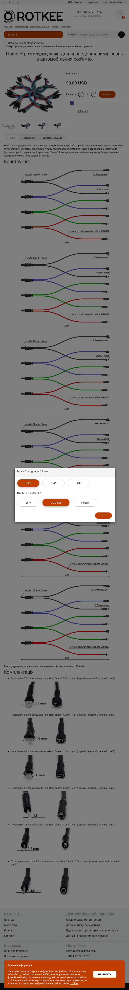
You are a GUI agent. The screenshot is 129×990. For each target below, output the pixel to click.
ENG (53, 483)
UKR (28, 483)
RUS (78, 483)
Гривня (85, 502)
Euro (28, 502)
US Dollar (56, 502)
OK (103, 515)
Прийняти (104, 974)
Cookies (74, 983)
